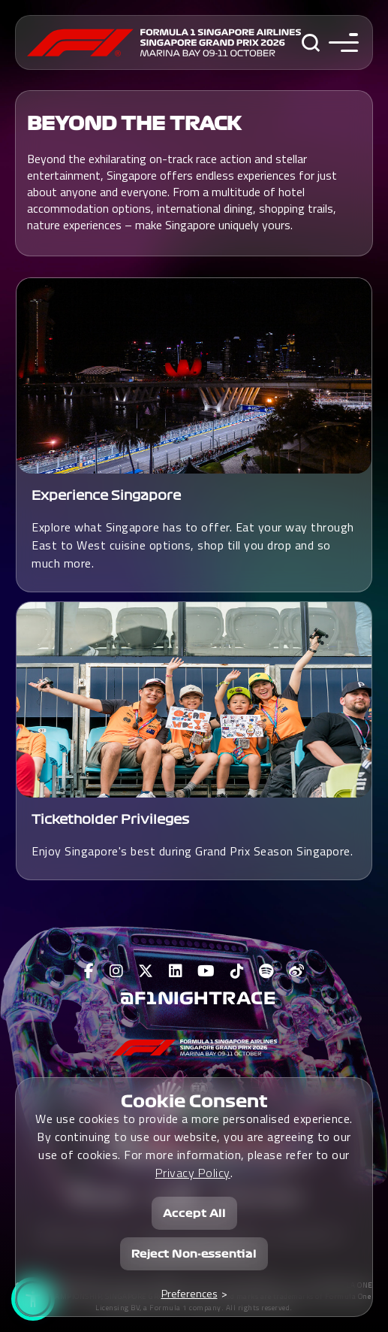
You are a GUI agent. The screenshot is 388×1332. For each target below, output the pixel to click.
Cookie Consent (194, 1099)
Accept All (194, 1211)
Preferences (189, 1292)
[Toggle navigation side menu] (340, 42)
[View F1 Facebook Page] (89, 971)
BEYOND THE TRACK (134, 124)
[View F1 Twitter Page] (146, 971)
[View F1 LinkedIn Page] (176, 971)
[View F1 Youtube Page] (206, 971)
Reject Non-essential (194, 1252)
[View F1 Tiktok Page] (237, 971)
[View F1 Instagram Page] (116, 971)
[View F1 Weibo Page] (296, 971)
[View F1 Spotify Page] (266, 971)
